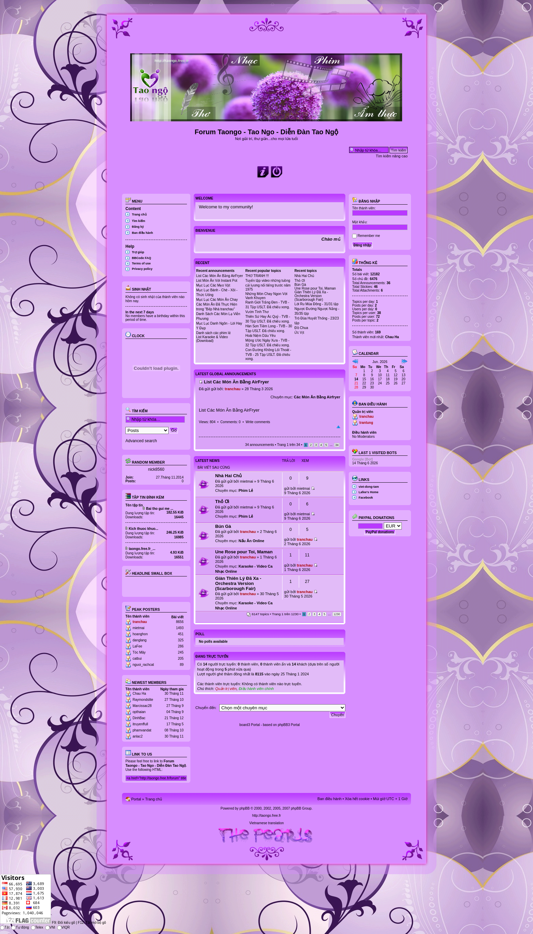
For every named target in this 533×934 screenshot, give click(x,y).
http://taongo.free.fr (266, 815)
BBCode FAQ (141, 258)
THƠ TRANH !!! (257, 276)
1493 (180, 628)
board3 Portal (249, 725)
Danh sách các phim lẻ (213, 333)
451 (181, 634)
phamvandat (142, 730)
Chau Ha (139, 693)
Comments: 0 (230, 422)
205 (181, 658)
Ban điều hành (142, 233)
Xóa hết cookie (357, 799)
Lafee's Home (368, 492)
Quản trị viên (226, 689)
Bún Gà (300, 285)
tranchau (140, 622)
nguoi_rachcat (143, 665)
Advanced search (141, 440)
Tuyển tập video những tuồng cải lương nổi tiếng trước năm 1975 (268, 285)
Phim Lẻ (246, 490)
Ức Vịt (299, 332)
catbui (137, 658)
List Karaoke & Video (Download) (212, 339)
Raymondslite (143, 700)
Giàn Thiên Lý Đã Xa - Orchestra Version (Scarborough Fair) (311, 295)
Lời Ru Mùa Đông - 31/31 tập (316, 304)
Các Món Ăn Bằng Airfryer (317, 397)
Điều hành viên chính (256, 689)
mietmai (138, 628)
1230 (336, 614)
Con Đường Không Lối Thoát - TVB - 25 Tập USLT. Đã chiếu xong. (268, 354)
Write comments (257, 422)
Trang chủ (139, 214)
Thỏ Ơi (299, 280)
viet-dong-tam (369, 486)
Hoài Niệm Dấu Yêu (260, 336)
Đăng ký (138, 226)
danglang (140, 640)
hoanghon (140, 634)
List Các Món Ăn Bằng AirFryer (219, 276)
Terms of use (141, 263)
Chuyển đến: (206, 708)
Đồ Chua (301, 328)
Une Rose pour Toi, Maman (315, 288)
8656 (180, 622)
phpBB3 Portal (289, 725)
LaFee (137, 646)
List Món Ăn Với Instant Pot (216, 280)
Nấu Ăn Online (251, 541)
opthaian (139, 712)
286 (181, 646)
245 (181, 652)
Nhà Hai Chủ (304, 276)
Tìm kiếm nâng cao (392, 156)
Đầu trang (338, 427)
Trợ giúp (138, 252)
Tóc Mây (139, 652)
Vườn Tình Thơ (257, 312)
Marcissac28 (142, 706)
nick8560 (156, 469)
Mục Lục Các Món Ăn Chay (217, 299)
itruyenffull (140, 724)
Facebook (366, 497)
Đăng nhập (366, 201)
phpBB (244, 808)
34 (337, 445)
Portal (136, 799)
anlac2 (137, 736)
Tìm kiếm (138, 221)
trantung (366, 423)
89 (182, 665)
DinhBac (139, 718)
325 (181, 640)
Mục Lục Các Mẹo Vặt (213, 285)
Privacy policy (142, 269)
